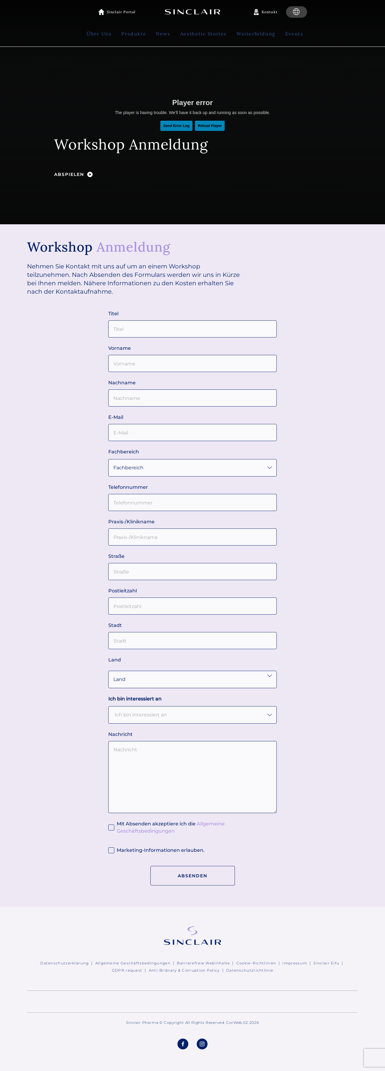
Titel (113, 313)
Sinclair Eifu (326, 963)
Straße (116, 556)
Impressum (294, 963)
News (163, 33)
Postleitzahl (122, 591)
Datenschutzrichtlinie (249, 970)
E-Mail (115, 417)
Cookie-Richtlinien (256, 963)
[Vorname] (192, 363)
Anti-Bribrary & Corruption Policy (184, 970)
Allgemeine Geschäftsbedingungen (133, 963)
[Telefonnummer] (192, 502)
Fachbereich (123, 452)
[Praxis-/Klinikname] (192, 537)
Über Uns (99, 33)
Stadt (115, 625)
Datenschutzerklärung (64, 963)
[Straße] (192, 571)
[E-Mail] (192, 432)
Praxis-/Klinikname (131, 522)
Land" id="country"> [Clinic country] (192, 679)
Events (294, 33)
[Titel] (192, 328)
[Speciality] (192, 468)
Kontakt (270, 12)
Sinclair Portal (121, 12)
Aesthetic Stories (203, 33)
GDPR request (127, 970)
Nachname (122, 383)
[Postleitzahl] (192, 606)
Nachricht (120, 734)
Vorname (119, 348)
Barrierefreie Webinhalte (203, 963)
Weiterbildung (256, 33)
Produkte (133, 33)
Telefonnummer (128, 487)
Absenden (192, 876)
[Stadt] (192, 640)
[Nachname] (192, 398)
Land (114, 660)
